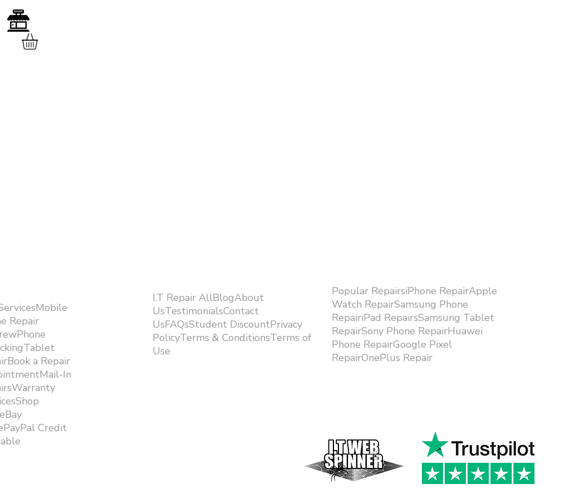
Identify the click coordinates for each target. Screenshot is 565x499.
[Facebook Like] (473, 418)
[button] (39, 41)
